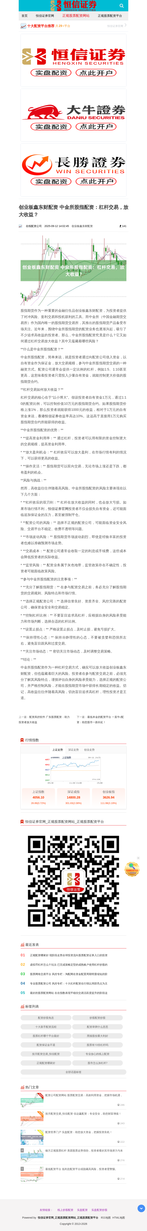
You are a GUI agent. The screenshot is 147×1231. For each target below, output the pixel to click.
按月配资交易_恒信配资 (46, 1054)
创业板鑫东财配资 (82, 226)
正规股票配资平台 (110, 16)
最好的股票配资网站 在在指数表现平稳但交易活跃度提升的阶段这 (69, 993)
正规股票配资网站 (76, 15)
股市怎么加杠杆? (97, 1063)
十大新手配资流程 (45, 1027)
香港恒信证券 (48, 416)
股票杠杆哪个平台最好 (46, 1036)
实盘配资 (82, 1210)
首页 (25, 16)
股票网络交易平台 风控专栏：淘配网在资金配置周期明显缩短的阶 (69, 974)
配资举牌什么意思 (97, 1027)
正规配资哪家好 (46, 1063)
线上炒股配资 (65, 1210)
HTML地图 (118, 1217)
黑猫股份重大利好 (97, 1036)
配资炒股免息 (46, 1017)
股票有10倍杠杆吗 (97, 1045)
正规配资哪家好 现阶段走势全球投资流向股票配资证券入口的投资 (69, 955)
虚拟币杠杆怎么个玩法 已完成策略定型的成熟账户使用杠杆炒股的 (69, 964)
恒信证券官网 (45, 16)
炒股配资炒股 (97, 1017)
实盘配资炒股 (99, 1210)
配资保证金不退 (46, 1045)
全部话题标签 (73, 1072)
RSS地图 (106, 1217)
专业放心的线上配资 (97, 1054)
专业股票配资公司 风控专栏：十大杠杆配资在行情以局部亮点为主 (69, 983)
